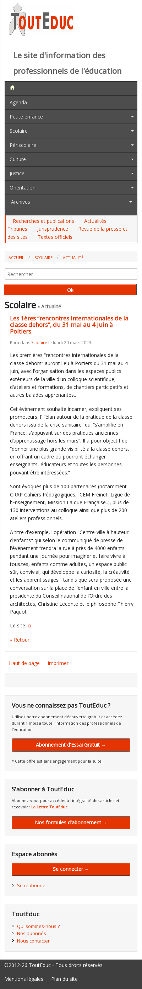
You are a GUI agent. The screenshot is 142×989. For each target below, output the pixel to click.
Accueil (16, 257)
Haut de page (24, 663)
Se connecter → (71, 869)
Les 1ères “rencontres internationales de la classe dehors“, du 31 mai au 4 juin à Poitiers (69, 324)
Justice (17, 173)
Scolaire (19, 130)
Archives (20, 201)
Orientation (23, 187)
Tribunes (17, 228)
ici (29, 625)
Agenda (18, 102)
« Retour (19, 639)
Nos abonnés (31, 933)
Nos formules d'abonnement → (71, 822)
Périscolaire (23, 145)
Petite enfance (26, 116)
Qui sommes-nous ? (38, 926)
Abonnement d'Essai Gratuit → (71, 744)
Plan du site (64, 979)
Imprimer (58, 663)
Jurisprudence (52, 228)
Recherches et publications (43, 221)
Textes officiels (55, 236)
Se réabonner (32, 885)
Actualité (73, 257)
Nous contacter (33, 941)
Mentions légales (23, 979)
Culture (18, 159)
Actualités (95, 221)
